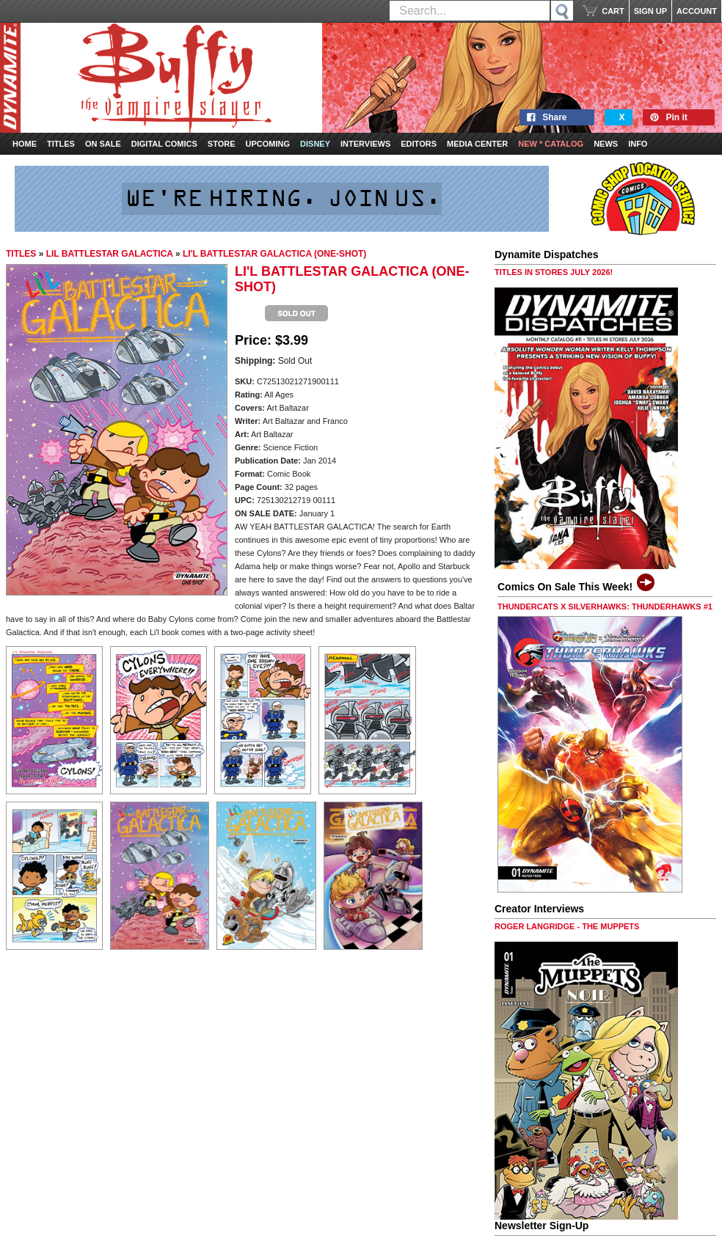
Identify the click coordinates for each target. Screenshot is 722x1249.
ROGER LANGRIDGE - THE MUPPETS (567, 926)
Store (222, 143)
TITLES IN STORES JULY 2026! (554, 272)
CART (613, 11)
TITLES (21, 254)
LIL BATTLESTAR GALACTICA (109, 254)
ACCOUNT (697, 11)
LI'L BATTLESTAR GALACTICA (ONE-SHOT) (274, 254)
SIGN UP (650, 11)
